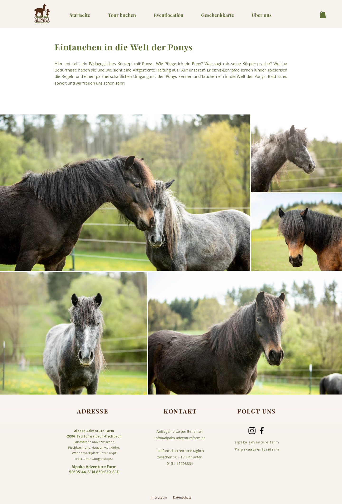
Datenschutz (182, 497)
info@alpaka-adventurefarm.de (180, 437)
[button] (323, 14)
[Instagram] (252, 430)
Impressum (162, 497)
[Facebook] (261, 430)
